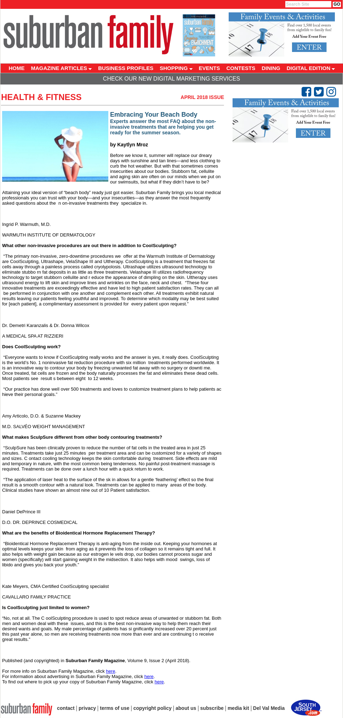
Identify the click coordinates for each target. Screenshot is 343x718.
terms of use (114, 708)
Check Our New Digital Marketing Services (171, 79)
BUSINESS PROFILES (125, 68)
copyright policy (152, 708)
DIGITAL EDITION (311, 68)
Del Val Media (269, 708)
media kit (238, 708)
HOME (17, 68)
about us (186, 708)
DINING (271, 68)
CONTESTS (241, 68)
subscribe (212, 708)
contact (66, 708)
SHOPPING (176, 68)
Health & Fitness (41, 97)
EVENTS (209, 68)
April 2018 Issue (202, 97)
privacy (87, 708)
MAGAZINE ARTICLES (61, 68)
